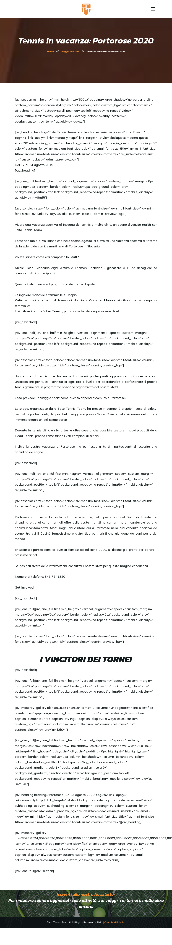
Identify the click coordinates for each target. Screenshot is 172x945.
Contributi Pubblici (114, 922)
